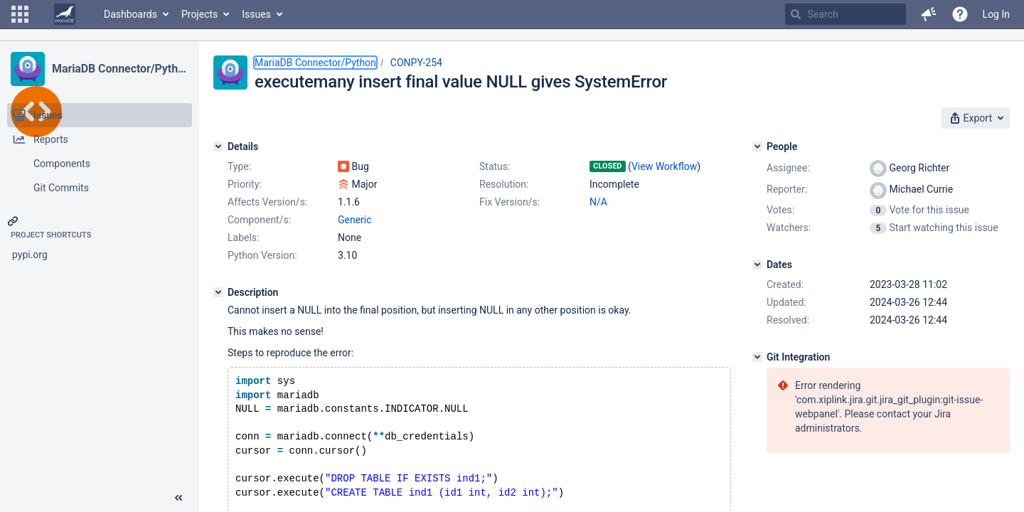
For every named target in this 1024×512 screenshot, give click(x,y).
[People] (757, 146)
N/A (598, 202)
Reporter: (787, 189)
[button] (20, 14)
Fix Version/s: (509, 202)
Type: (239, 166)
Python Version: (262, 255)
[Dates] (757, 265)
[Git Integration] (757, 357)
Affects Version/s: (267, 202)
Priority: (245, 184)
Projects (199, 14)
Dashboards (130, 14)
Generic (355, 219)
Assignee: (788, 168)
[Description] (218, 292)
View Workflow (664, 166)
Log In (996, 14)
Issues (256, 14)
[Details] (218, 146)
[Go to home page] (64, 14)
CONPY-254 (416, 62)
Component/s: (259, 219)
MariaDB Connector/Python (120, 68)
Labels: (243, 237)
